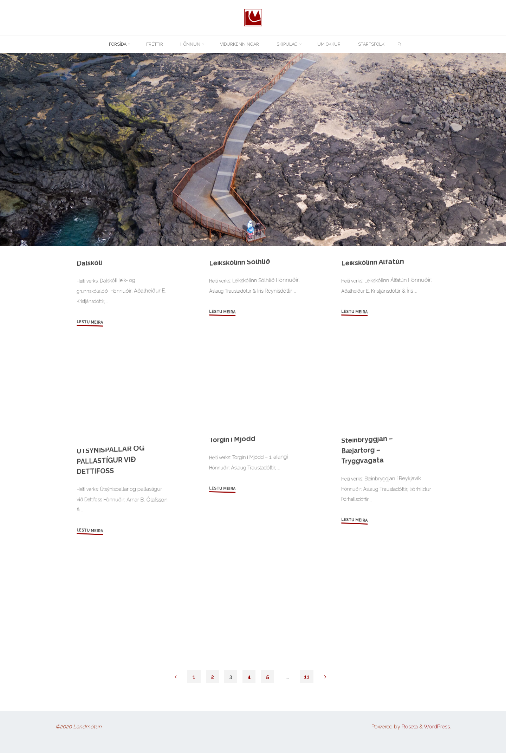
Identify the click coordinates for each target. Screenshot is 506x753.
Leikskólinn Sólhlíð (240, 348)
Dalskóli (90, 348)
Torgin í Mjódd (232, 525)
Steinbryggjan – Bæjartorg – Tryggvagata (368, 536)
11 (307, 676)
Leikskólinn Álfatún (374, 348)
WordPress (437, 726)
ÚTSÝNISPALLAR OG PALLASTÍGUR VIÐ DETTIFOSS (107, 547)
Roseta (409, 726)
